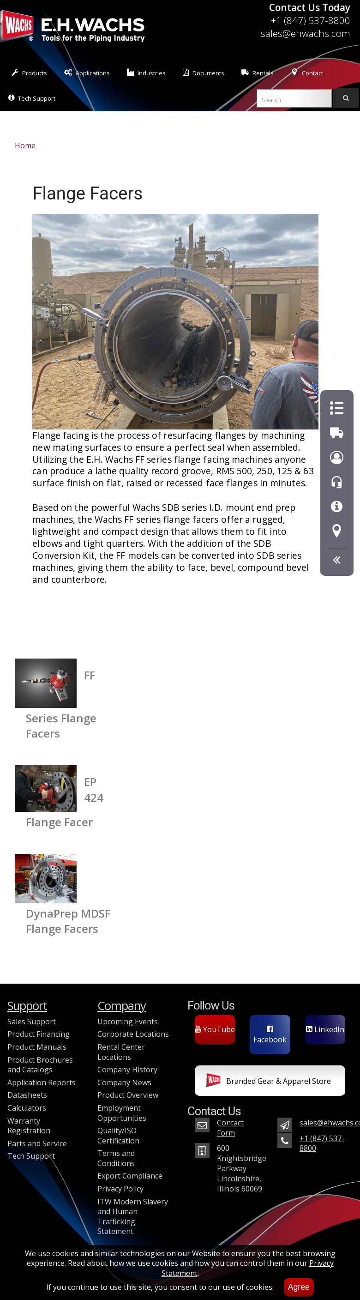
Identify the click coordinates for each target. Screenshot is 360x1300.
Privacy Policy (120, 1189)
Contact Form (230, 1128)
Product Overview (127, 1095)
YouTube (215, 1029)
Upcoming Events (127, 1021)
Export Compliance (129, 1176)
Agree (299, 1287)
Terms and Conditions (116, 1158)
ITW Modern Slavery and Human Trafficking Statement (132, 1217)
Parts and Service (37, 1143)
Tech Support (31, 98)
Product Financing (38, 1034)
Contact (307, 72)
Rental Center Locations (121, 1052)
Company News (124, 1082)
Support (27, 1006)
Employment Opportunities (121, 1113)
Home (25, 145)
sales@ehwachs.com (305, 33)
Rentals (257, 72)
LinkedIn (325, 1029)
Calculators (26, 1108)
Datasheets (27, 1095)
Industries (146, 72)
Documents (203, 72)
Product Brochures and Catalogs (40, 1065)
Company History (127, 1069)
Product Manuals (36, 1047)
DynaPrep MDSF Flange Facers (68, 921)
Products (29, 72)
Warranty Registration (28, 1126)
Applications (87, 72)
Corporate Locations (133, 1034)
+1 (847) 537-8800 (310, 20)
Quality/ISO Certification (118, 1135)
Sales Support (31, 1021)
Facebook (270, 1035)
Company (121, 1006)
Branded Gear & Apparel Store (268, 1082)
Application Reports (41, 1082)
